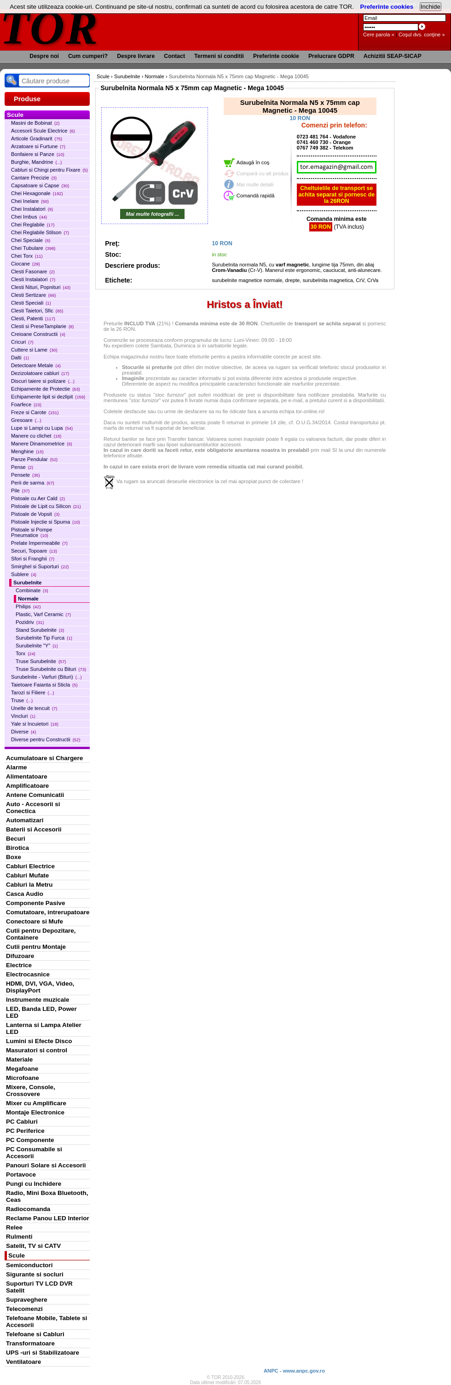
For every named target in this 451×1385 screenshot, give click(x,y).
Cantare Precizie (34, 177)
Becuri (15, 838)
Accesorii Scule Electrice (43, 130)
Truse (22, 700)
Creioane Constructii (38, 334)
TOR (49, 27)
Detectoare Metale (36, 365)
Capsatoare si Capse (40, 185)
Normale (28, 598)
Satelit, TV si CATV (33, 1245)
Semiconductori (29, 1265)
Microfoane (22, 1077)
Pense (22, 467)
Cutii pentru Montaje (36, 946)
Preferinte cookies (387, 6)
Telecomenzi (24, 1308)
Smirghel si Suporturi (40, 566)
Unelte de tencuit (34, 708)
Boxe (13, 857)
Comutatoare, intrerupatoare (47, 912)
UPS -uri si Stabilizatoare (42, 1352)
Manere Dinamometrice (41, 443)
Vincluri (23, 716)
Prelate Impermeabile (39, 543)
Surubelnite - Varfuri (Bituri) (46, 677)
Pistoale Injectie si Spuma (45, 522)
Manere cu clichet (36, 436)
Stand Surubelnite (40, 630)
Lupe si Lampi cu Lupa (42, 428)
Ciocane (25, 263)
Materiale (19, 1059)
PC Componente (30, 1140)
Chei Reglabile (32, 224)
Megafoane (22, 1068)
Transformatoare (30, 1343)
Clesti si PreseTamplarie (42, 326)
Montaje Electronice (35, 1112)
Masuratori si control (36, 1050)
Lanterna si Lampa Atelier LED (43, 1028)
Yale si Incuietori (34, 724)
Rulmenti (19, 1236)
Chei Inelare (30, 201)
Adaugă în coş (253, 162)
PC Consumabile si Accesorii (34, 1153)
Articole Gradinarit (36, 138)
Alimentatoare (26, 776)
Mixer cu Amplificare (36, 1103)
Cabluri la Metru (29, 884)
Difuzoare (20, 955)
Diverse (23, 731)
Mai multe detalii (255, 184)
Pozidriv (30, 622)
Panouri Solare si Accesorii (46, 1165)
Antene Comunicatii (35, 794)
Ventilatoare (23, 1361)
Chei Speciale (30, 240)
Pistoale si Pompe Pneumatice (31, 532)
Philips (28, 606)
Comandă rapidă (256, 195)
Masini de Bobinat (35, 123)
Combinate (32, 590)
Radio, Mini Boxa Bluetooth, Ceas (47, 1196)
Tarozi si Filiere (32, 692)
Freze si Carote (34, 412)
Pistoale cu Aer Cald (38, 498)
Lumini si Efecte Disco (39, 1041)
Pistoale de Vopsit (35, 514)
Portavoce (21, 1174)
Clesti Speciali (31, 303)
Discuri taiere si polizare (43, 381)
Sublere (23, 574)
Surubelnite (27, 582)
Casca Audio (24, 893)
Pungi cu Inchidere (33, 1183)
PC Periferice (25, 1130)
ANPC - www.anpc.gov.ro (294, 1370)
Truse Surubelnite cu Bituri (51, 669)
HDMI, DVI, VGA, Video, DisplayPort (40, 987)
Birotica (17, 847)
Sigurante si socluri (35, 1274)
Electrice (19, 965)
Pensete (25, 475)
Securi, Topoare (34, 551)
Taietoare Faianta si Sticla (44, 684)
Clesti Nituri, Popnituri (40, 287)
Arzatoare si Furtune (38, 146)
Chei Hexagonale (37, 193)
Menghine (27, 451)
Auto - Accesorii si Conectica (33, 807)
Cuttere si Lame (34, 349)
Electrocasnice (28, 974)
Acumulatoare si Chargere (44, 758)
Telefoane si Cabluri (35, 1334)
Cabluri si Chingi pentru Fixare (49, 170)
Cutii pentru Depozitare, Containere (41, 934)
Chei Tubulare (33, 248)
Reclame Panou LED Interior (47, 1218)
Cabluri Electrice (30, 866)
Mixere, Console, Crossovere (30, 1090)
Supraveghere (26, 1299)
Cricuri (22, 342)
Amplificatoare (27, 785)
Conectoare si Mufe (34, 921)
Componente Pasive (35, 903)
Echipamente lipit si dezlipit (48, 396)
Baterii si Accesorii (34, 829)
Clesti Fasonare (33, 271)
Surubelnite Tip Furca (44, 638)
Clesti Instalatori (33, 279)
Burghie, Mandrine (36, 162)
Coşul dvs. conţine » (422, 34)
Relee (14, 1227)
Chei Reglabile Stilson (40, 232)
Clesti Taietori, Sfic (37, 310)
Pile (20, 490)
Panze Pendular (34, 459)
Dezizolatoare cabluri (40, 373)
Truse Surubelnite (41, 661)
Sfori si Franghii (32, 558)
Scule (16, 1255)
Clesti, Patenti (33, 318)
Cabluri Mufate (27, 875)
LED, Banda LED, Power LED (41, 1012)
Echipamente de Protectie (45, 389)
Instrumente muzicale (37, 999)
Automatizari (24, 820)
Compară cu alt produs (263, 173)
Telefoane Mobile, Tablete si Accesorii (46, 1321)
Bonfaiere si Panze (37, 154)
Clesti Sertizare (33, 295)
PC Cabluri (22, 1121)
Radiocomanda (28, 1209)
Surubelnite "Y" (37, 645)
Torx (25, 653)
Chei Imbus (29, 216)
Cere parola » (378, 34)
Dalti (20, 357)
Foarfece (26, 404)
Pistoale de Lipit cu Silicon (46, 506)
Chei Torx (27, 256)
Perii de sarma (32, 482)
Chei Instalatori (32, 209)
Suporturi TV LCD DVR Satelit (39, 1287)
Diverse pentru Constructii (45, 739)
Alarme (16, 767)
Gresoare (26, 420)
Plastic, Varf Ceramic (43, 614)
